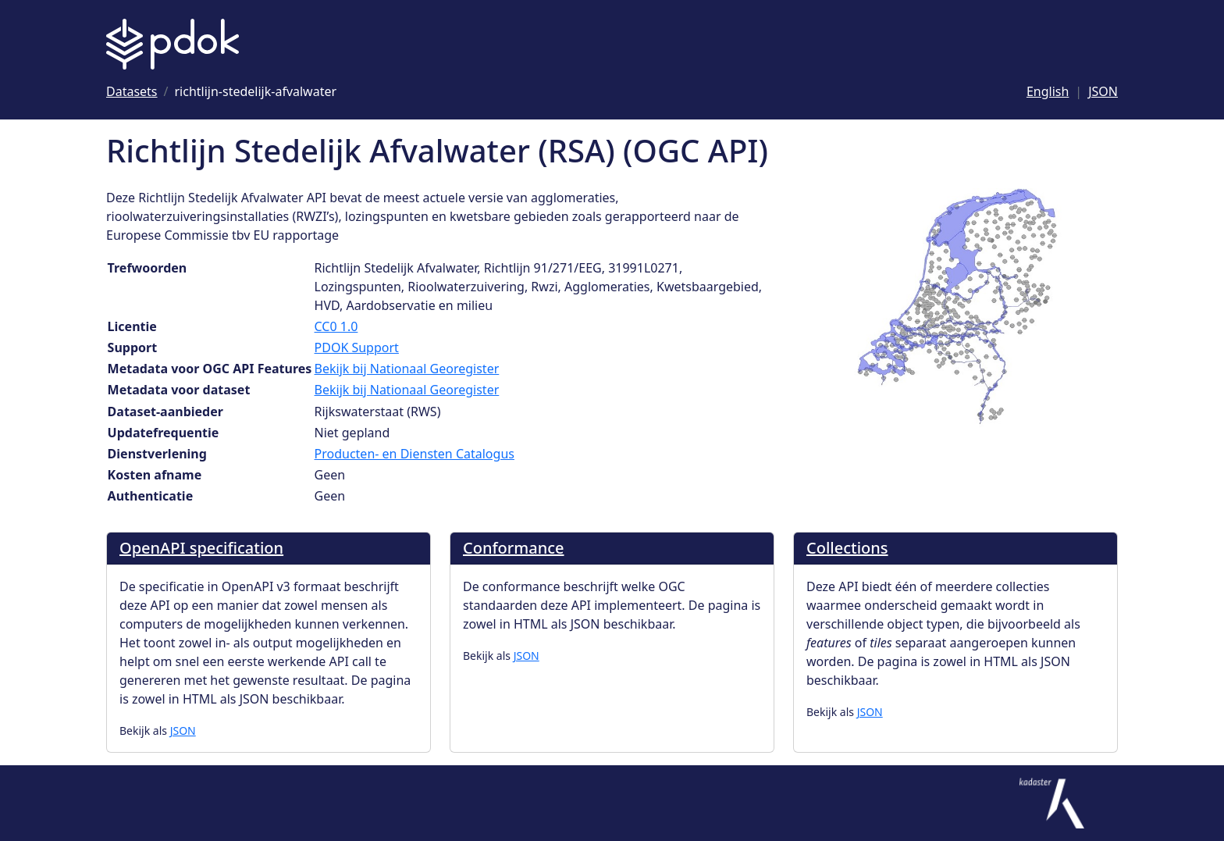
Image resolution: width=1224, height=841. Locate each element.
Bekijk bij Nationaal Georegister (407, 368)
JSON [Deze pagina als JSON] (1103, 91)
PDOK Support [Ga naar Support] (357, 347)
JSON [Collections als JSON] (870, 711)
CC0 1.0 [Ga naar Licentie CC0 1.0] (336, 326)
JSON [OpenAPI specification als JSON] (183, 730)
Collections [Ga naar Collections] (847, 547)
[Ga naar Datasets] (132, 91)
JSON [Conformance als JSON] (526, 655)
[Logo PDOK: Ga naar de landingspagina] (172, 44)
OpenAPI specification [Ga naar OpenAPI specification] (201, 547)
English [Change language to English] (1048, 91)
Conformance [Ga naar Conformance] (513, 547)
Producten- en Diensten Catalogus (414, 453)
